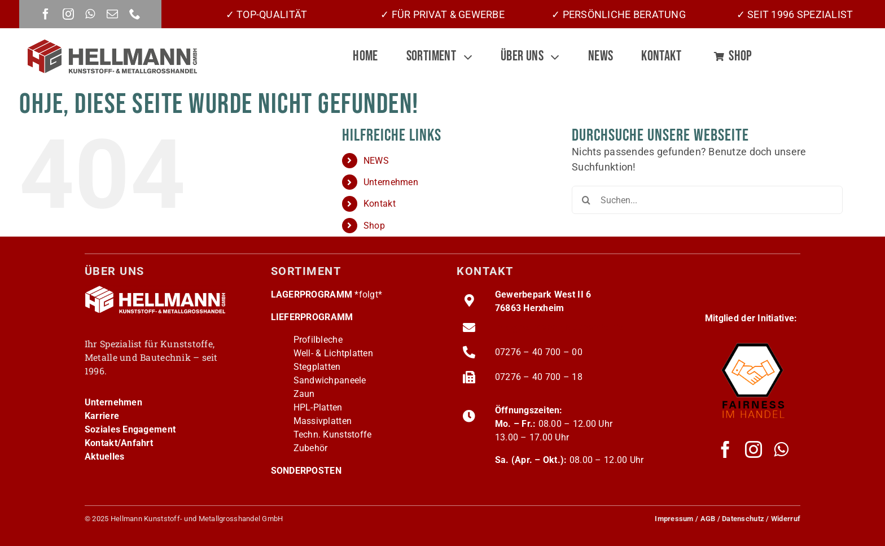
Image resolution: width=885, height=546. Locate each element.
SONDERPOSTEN (306, 470)
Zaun (304, 393)
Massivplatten (322, 421)
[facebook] (45, 14)
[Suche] (586, 200)
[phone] (135, 14)
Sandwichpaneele (329, 380)
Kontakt (379, 203)
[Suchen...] (707, 200)
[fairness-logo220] (752, 339)
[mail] (112, 14)
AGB (708, 518)
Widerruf (785, 518)
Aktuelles (104, 456)
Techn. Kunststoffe (332, 434)
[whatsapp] (90, 14)
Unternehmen (390, 182)
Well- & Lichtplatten (333, 353)
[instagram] (68, 14)
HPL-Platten (318, 407)
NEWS (376, 160)
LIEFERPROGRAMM (312, 317)
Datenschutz (743, 518)
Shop (374, 225)
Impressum (674, 518)
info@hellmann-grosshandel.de (559, 327)
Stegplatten (317, 366)
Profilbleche (318, 339)
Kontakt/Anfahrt (119, 443)
